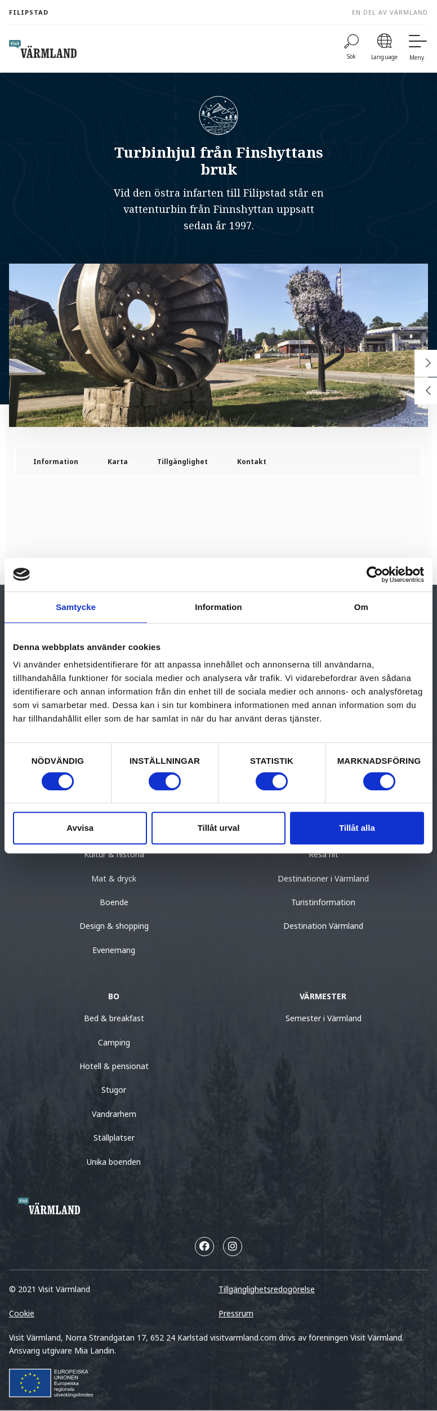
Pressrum (235, 1313)
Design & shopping (114, 925)
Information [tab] (218, 607)
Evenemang (113, 950)
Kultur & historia (114, 854)
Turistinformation (323, 902)
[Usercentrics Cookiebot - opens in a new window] (374, 574)
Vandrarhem (114, 1114)
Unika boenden (114, 1161)
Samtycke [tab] (76, 607)
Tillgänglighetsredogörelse (266, 1289)
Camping (114, 1042)
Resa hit (323, 854)
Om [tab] (361, 607)
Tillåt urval (219, 828)
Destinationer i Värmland (323, 878)
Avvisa (79, 828)
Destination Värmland (323, 925)
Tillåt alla (357, 828)
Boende (114, 902)
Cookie (21, 1313)
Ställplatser (114, 1137)
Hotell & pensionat (114, 1066)
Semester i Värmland (324, 1018)
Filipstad (28, 12)
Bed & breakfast (114, 1018)
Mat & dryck (113, 878)
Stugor (113, 1089)
